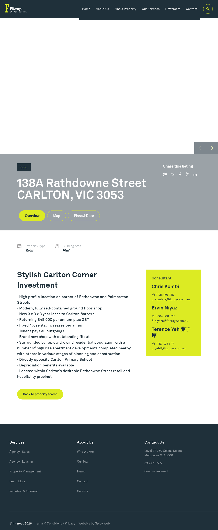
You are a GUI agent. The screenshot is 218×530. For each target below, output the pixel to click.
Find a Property (121, 11)
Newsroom (168, 11)
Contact (187, 11)
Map (56, 216)
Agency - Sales (19, 451)
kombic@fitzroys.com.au (172, 299)
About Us (98, 11)
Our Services (146, 11)
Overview (32, 216)
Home (82, 11)
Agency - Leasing (21, 461)
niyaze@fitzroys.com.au (171, 321)
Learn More (17, 481)
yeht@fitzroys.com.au (170, 348)
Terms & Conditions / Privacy (55, 523)
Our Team (83, 461)
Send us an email (156, 471)
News (81, 471)
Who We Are (85, 451)
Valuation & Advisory (23, 491)
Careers (82, 491)
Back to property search (40, 394)
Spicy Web (102, 523)
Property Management (25, 471)
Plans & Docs (84, 216)
